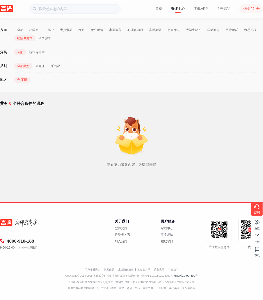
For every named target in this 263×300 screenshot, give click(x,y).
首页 (158, 9)
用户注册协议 (92, 269)
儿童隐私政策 (126, 269)
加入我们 (121, 241)
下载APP (201, 9)
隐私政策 (109, 269)
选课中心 (178, 9)
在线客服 (167, 241)
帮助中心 (167, 228)
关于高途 (224, 9)
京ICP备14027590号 (185, 275)
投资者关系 (122, 234)
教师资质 (121, 228)
